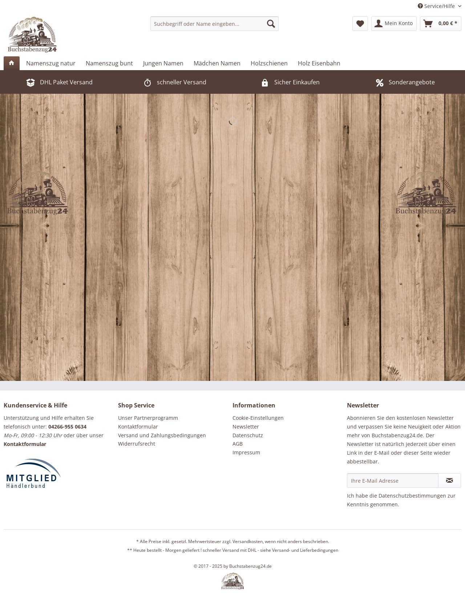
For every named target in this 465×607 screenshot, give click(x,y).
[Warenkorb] (440, 23)
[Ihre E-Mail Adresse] (392, 480)
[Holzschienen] (269, 63)
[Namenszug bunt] (109, 63)
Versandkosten (247, 541)
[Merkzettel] (360, 23)
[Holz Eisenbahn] (319, 63)
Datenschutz (247, 435)
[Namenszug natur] (51, 63)
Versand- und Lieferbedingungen (305, 550)
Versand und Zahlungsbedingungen (162, 435)
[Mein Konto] (394, 23)
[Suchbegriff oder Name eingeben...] (214, 23)
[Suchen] (271, 23)
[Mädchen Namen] (217, 63)
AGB (237, 443)
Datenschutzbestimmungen (412, 495)
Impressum (246, 452)
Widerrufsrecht (136, 443)
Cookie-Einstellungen (258, 417)
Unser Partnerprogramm (148, 417)
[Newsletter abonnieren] (449, 480)
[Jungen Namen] (163, 63)
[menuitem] (214, 23)
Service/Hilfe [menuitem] (437, 6)
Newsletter (245, 426)
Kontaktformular (138, 426)
